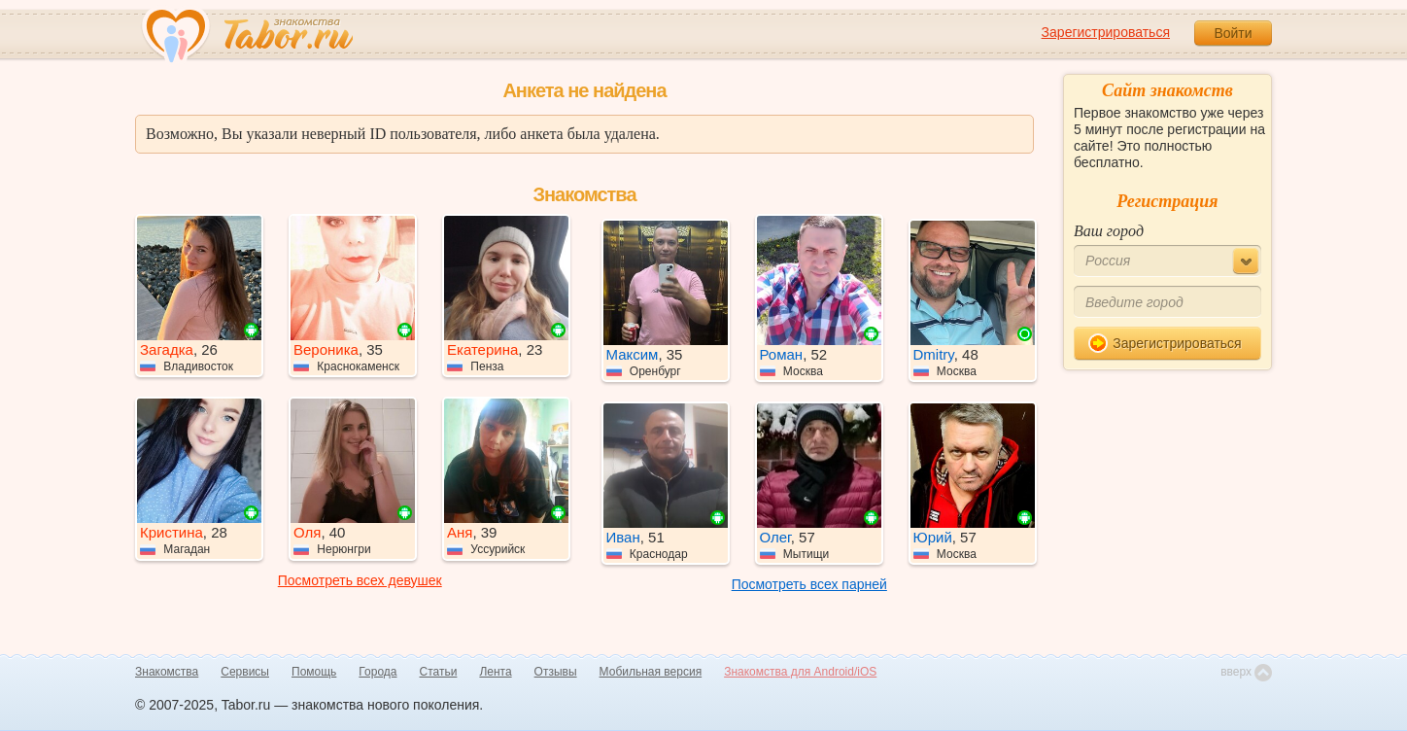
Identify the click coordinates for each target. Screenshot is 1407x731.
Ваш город (1109, 231)
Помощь (314, 672)
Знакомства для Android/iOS (800, 672)
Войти (1233, 33)
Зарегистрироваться (1106, 32)
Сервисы (245, 672)
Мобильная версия (651, 672)
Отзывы (555, 672)
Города (377, 672)
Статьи (439, 672)
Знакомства (166, 672)
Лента (495, 672)
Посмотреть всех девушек (360, 580)
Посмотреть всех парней (809, 584)
